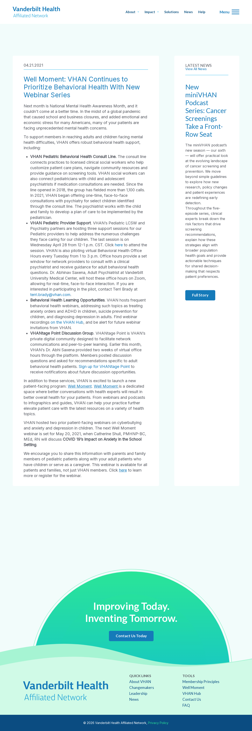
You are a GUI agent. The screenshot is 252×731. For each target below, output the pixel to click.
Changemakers (141, 687)
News (188, 12)
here (119, 245)
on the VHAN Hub (67, 322)
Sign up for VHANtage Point (104, 366)
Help (201, 12)
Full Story (200, 295)
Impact (152, 12)
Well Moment (80, 386)
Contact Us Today (131, 635)
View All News (196, 69)
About (132, 12)
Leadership (138, 693)
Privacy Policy (158, 723)
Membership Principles (200, 681)
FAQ (186, 705)
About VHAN (140, 681)
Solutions (171, 12)
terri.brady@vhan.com (50, 294)
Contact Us (191, 699)
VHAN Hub (191, 693)
